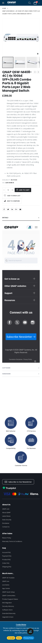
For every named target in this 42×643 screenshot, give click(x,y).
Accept (11, 638)
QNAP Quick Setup (8, 592)
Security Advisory (8, 606)
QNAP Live (5, 581)
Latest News (6, 516)
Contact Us (6, 527)
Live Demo (5, 585)
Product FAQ (6, 560)
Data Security (6, 520)
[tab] (21, 218)
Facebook (4, 209)
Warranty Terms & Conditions (12, 541)
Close (19, 638)
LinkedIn (12, 209)
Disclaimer (5, 523)
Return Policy (6, 538)
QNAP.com (5, 509)
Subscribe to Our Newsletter (18, 481)
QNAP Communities (8, 596)
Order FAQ (5, 563)
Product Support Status (10, 599)
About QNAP (6, 512)
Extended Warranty (8, 613)
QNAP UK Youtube (8, 578)
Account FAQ (6, 552)
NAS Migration (7, 603)
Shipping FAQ (6, 567)
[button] (38, 54)
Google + (16, 209)
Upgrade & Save (7, 617)
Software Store (7, 610)
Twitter (8, 209)
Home (4, 8)
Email (20, 209)
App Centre (6, 588)
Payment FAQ (6, 556)
